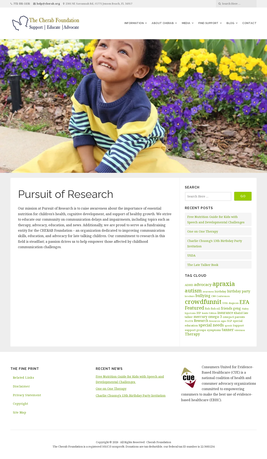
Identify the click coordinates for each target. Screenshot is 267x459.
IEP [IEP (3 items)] (198, 313)
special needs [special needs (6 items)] (211, 325)
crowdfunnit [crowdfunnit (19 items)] (203, 301)
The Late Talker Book (202, 265)
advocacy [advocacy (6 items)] (203, 284)
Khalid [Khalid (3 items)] (238, 313)
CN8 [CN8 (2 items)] (213, 296)
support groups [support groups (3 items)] (195, 330)
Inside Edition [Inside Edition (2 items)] (209, 313)
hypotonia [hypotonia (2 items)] (190, 313)
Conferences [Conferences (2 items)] (223, 296)
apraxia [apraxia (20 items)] (224, 283)
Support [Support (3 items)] (238, 325)
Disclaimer (21, 386)
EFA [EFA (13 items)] (244, 301)
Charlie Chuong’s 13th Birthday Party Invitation (131, 395)
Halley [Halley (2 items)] (245, 308)
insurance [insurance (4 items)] (225, 312)
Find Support (208, 23)
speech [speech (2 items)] (228, 325)
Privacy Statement (27, 395)
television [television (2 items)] (240, 330)
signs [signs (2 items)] (223, 321)
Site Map (19, 412)
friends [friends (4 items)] (226, 308)
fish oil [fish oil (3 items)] (215, 308)
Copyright (20, 404)
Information (134, 23)
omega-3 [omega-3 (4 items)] (215, 316)
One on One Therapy (202, 231)
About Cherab (163, 23)
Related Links (23, 377)
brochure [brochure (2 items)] (190, 296)
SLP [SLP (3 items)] (229, 321)
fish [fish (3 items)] (207, 308)
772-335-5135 (21, 3)
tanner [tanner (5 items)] (228, 329)
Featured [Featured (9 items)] (194, 308)
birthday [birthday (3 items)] (220, 291)
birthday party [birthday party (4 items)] (238, 291)
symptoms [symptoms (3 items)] (214, 330)
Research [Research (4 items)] (201, 320)
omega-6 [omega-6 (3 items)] (228, 317)
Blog (230, 23)
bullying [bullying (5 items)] (202, 295)
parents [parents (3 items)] (240, 317)
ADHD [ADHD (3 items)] (189, 285)
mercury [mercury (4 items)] (200, 316)
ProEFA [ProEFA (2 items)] (189, 321)
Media (186, 23)
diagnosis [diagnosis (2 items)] (234, 303)
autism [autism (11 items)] (193, 290)
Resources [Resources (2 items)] (214, 321)
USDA (191, 255)
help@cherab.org (48, 3)
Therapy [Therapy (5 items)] (192, 333)
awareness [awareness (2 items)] (208, 291)
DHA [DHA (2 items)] (225, 303)
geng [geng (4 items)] (237, 308)
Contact (249, 23)
